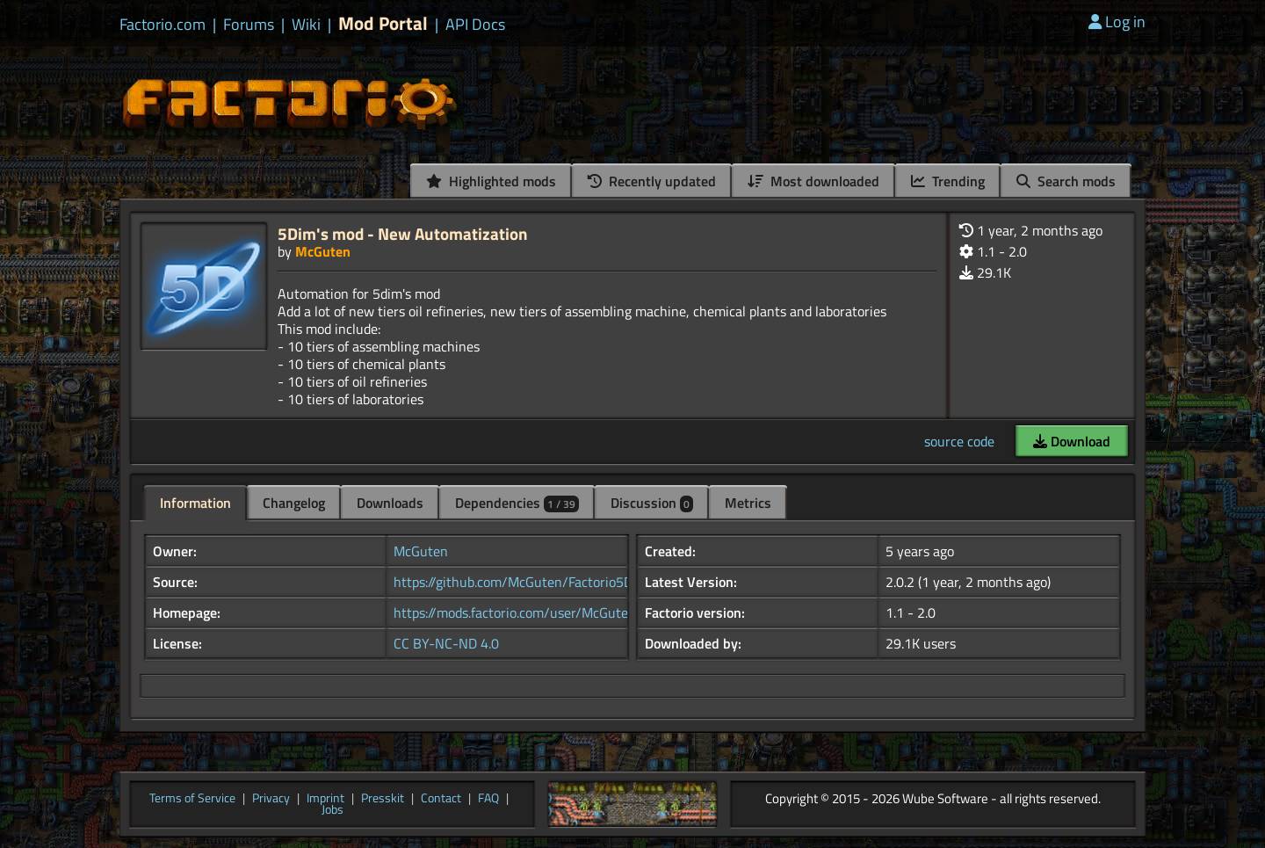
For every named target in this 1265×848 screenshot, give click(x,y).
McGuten (323, 251)
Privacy (271, 799)
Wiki (306, 25)
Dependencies (517, 502)
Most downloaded (813, 181)
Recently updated (652, 181)
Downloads (390, 502)
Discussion (652, 502)
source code (959, 441)
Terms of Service (192, 799)
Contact (441, 799)
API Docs (475, 25)
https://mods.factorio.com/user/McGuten (515, 612)
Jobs (332, 810)
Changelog (294, 502)
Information (195, 502)
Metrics (748, 502)
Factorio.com (162, 25)
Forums (248, 25)
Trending (948, 181)
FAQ (488, 799)
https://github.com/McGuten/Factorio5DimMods (536, 581)
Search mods (1066, 181)
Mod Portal (383, 23)
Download (1071, 441)
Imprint (325, 799)
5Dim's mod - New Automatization (403, 233)
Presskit (382, 799)
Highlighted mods (491, 181)
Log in (1117, 21)
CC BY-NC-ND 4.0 (446, 643)
